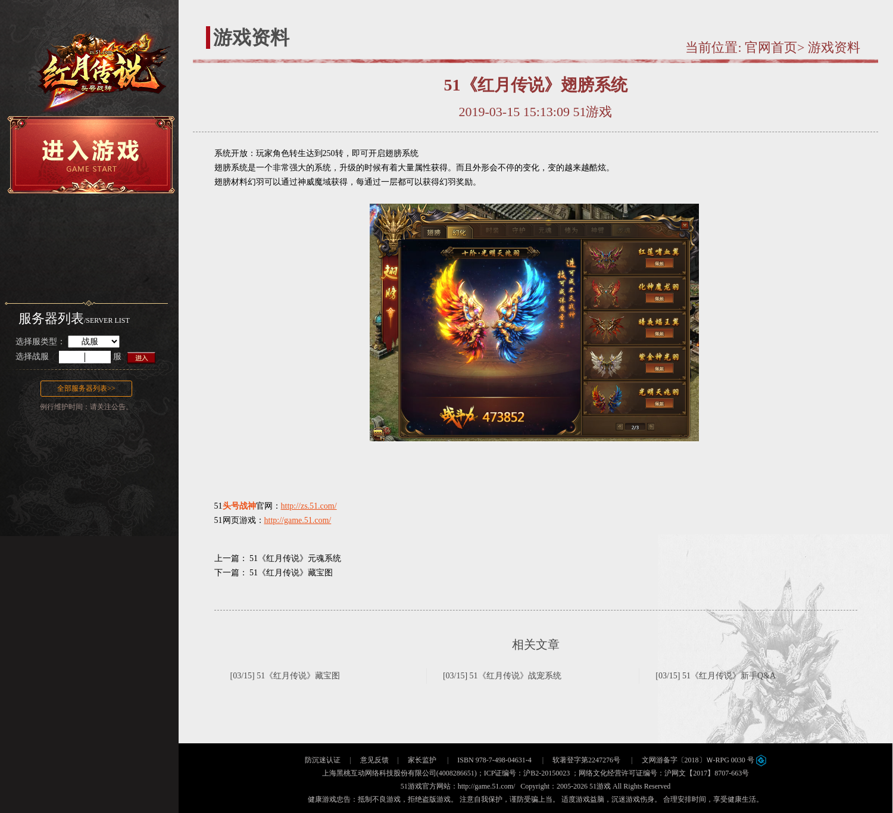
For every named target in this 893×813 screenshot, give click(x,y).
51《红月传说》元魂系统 (295, 558)
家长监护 (422, 760)
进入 (142, 357)
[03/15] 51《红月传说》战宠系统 (502, 675)
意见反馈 (374, 760)
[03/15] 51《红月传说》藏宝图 (285, 675)
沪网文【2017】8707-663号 (706, 773)
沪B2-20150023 (546, 773)
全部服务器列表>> (86, 388)
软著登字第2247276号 (586, 760)
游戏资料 (834, 47)
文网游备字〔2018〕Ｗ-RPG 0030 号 (704, 760)
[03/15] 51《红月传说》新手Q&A (715, 675)
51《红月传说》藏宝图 (291, 572)
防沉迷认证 (323, 760)
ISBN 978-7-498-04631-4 (494, 760)
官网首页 (771, 47)
